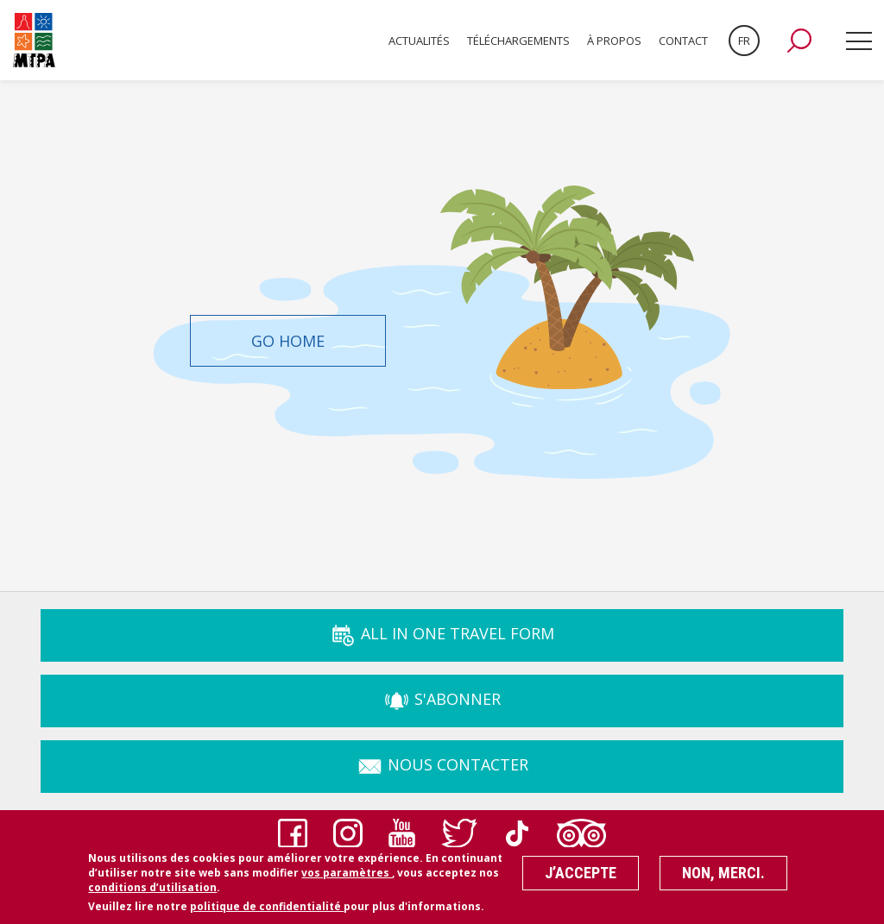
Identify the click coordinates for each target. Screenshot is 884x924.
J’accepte (580, 878)
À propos (614, 40)
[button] (799, 40)
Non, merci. (723, 878)
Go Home (288, 340)
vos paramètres (346, 878)
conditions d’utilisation (152, 891)
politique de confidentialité (267, 910)
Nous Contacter (442, 764)
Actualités (419, 40)
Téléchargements (518, 40)
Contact (683, 40)
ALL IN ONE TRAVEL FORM (442, 633)
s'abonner (442, 698)
